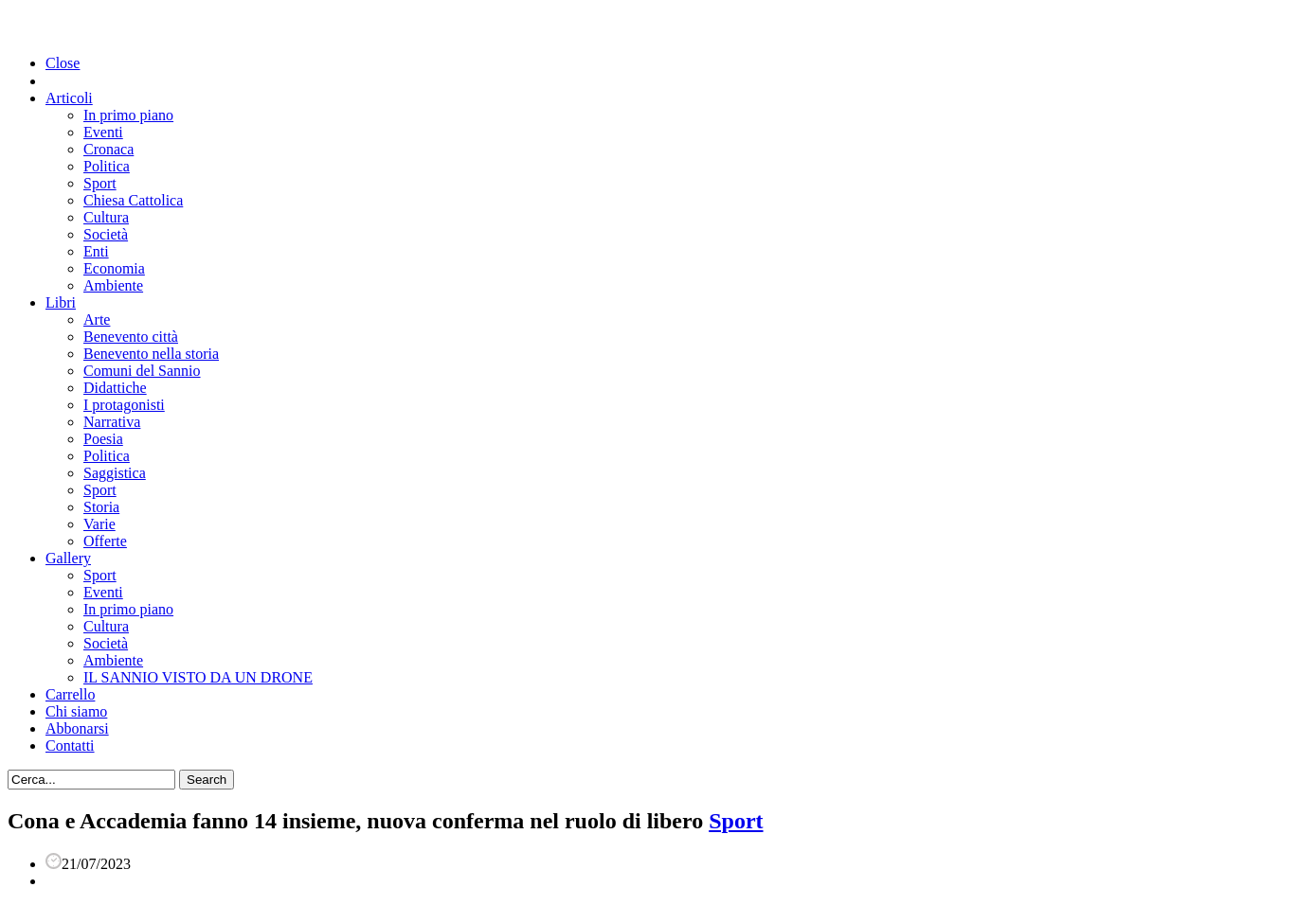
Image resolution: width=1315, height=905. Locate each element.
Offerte (105, 541)
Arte (96, 319)
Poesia (103, 439)
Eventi (103, 132)
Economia (114, 268)
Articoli (69, 98)
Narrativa (111, 422)
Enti (96, 251)
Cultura (106, 217)
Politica (106, 166)
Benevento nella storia (151, 354)
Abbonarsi (77, 728)
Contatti (70, 745)
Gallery (68, 558)
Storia (101, 507)
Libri (60, 302)
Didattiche (115, 388)
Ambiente (113, 285)
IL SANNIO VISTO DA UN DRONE (198, 677)
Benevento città (130, 336)
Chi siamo (76, 711)
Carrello (70, 694)
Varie (99, 524)
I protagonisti (124, 405)
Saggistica (114, 473)
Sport (100, 183)
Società (105, 234)
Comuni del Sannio (142, 371)
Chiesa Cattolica (133, 200)
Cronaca (108, 149)
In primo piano (128, 115)
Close (62, 63)
